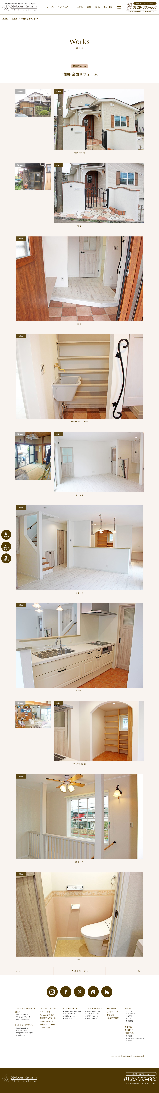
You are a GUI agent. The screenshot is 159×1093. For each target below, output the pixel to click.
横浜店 (128, 1018)
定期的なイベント (71, 1016)
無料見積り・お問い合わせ (135, 1038)
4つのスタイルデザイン (24, 1025)
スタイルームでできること (60, 7)
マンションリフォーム (23, 1017)
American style (22, 1028)
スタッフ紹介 (45, 1027)
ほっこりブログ (113, 1018)
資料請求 (129, 1036)
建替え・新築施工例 (23, 1019)
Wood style (20, 1035)
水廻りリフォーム (93, 1016)
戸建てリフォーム (22, 1014)
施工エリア (129, 1030)
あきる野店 (130, 1021)
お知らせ (110, 1015)
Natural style (21, 1030)
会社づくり (68, 1018)
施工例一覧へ (81, 971)
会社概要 (107, 7)
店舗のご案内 (93, 7)
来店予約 (129, 1041)
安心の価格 (111, 1008)
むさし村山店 (130, 1014)
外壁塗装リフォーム (48, 1018)
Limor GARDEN (46, 1021)
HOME (5, 18)
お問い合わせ (130, 1033)
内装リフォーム (92, 1018)
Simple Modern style (24, 1033)
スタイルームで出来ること (25, 1008)
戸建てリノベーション (94, 1011)
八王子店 (129, 1011)
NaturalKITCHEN (47, 1015)
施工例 (80, 7)
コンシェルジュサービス (49, 1008)
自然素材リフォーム (48, 1024)
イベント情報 (45, 1011)
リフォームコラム (113, 1011)
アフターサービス (71, 1014)
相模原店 (129, 1016)
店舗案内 (128, 1008)
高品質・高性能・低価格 (73, 1011)
